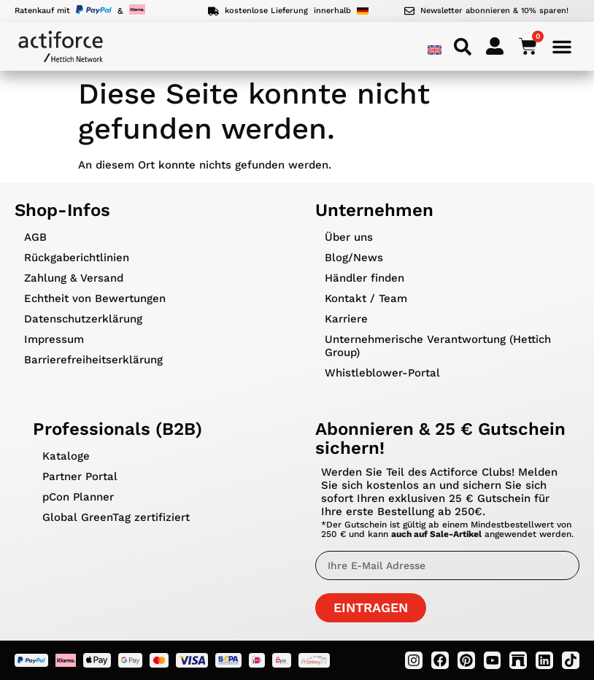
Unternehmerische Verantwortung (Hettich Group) (438, 346)
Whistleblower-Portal (382, 372)
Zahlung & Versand (73, 278)
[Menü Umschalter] (562, 46)
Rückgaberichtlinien (76, 257)
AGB (35, 237)
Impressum (54, 339)
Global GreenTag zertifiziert (116, 517)
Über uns (349, 237)
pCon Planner (78, 496)
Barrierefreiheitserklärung (93, 359)
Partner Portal (79, 476)
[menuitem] (434, 49)
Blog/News (354, 257)
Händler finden (364, 278)
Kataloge (66, 456)
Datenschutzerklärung (83, 318)
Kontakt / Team (366, 298)
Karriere (346, 318)
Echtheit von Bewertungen (95, 298)
